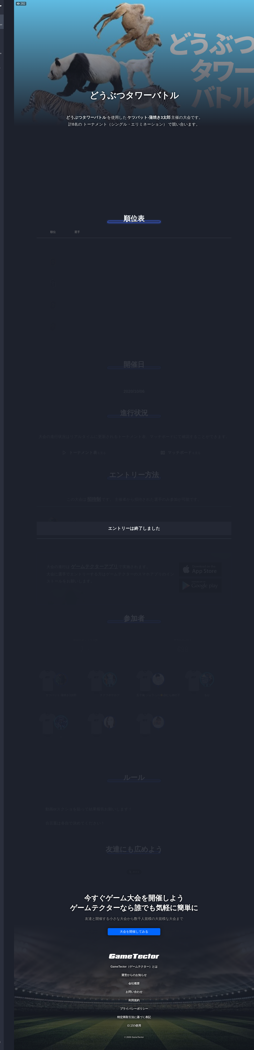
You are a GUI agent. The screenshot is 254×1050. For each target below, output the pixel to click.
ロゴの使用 (134, 1025)
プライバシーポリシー (134, 1008)
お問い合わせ (134, 991)
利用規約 (134, 1000)
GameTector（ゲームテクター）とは (134, 966)
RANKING (7, 68)
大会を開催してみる (134, 931)
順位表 (134, 218)
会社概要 (134, 983)
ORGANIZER (7, 53)
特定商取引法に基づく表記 (134, 1017)
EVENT (7, 82)
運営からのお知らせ (134, 975)
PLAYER (7, 39)
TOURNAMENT (6, 25)
